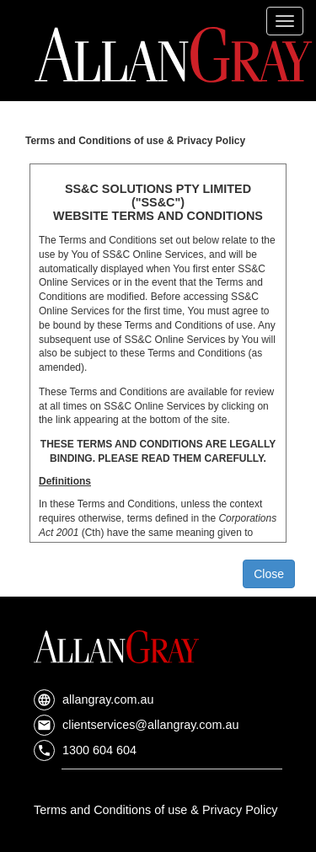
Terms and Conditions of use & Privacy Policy (156, 810)
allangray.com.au (94, 699)
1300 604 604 (85, 750)
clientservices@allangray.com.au (136, 724)
